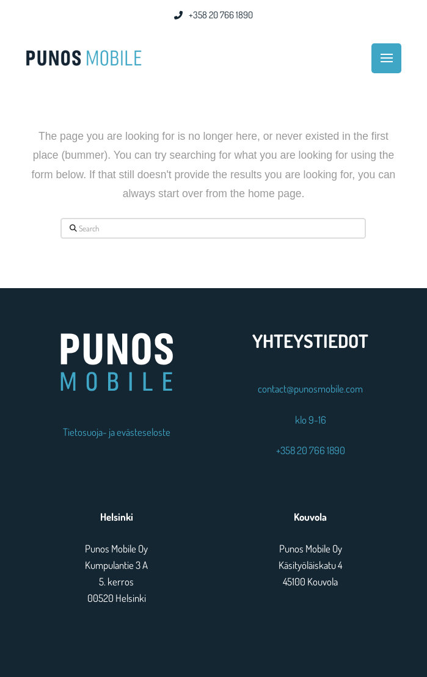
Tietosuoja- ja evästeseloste (116, 431)
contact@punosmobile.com (310, 388)
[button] (386, 58)
